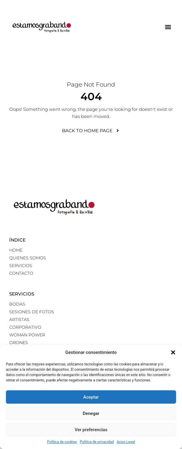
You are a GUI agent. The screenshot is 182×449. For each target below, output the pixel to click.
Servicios (20, 265)
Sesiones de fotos (31, 311)
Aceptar (91, 397)
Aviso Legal (126, 442)
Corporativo (25, 327)
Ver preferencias (91, 429)
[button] (173, 352)
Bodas (17, 304)
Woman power (27, 335)
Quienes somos (27, 258)
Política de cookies (62, 442)
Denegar (91, 413)
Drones (18, 342)
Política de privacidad (97, 442)
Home (16, 250)
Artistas (19, 319)
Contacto (21, 273)
